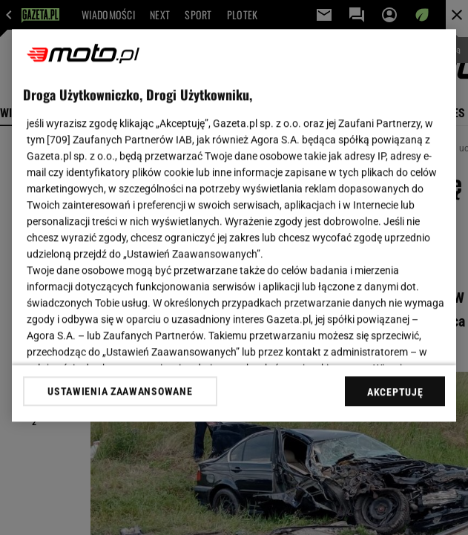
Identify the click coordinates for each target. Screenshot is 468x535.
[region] (234, 225)
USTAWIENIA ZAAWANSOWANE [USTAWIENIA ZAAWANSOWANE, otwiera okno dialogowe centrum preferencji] (119, 391)
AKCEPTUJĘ (395, 392)
